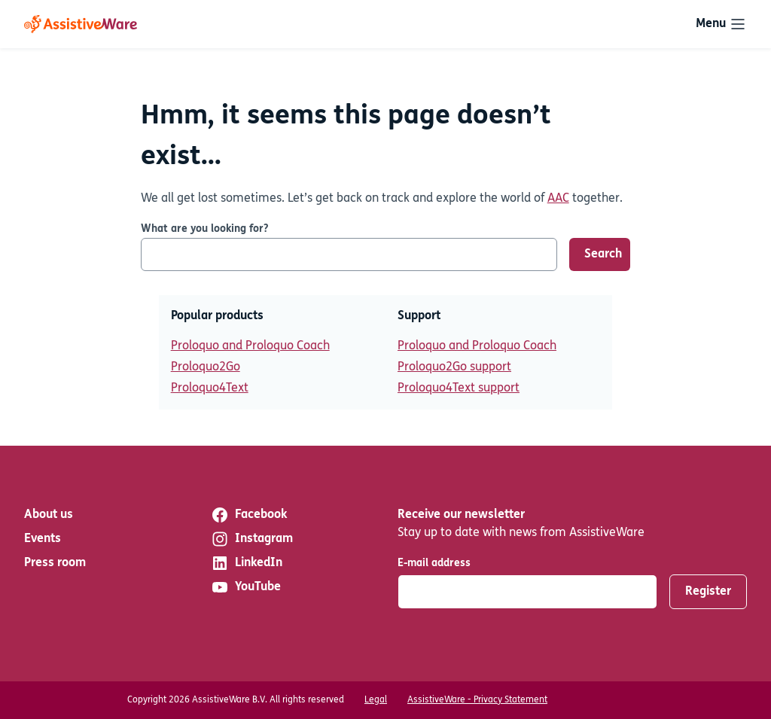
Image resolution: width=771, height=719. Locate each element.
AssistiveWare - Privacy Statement (477, 700)
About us (48, 515)
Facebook (249, 515)
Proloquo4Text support (459, 388)
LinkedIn (246, 563)
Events (42, 539)
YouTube (246, 587)
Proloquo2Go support (454, 367)
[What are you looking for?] (349, 254)
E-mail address (434, 563)
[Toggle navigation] (721, 24)
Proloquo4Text (209, 388)
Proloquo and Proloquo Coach (250, 346)
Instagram (252, 539)
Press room (55, 563)
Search (603, 254)
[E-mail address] (527, 591)
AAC (558, 199)
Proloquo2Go (205, 367)
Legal (375, 700)
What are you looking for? (204, 229)
